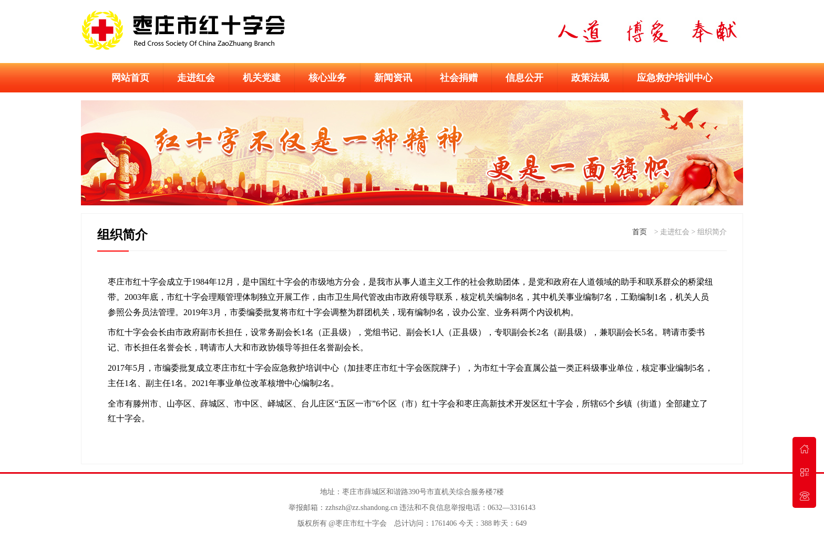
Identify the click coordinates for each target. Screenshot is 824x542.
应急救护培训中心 (675, 77)
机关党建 (262, 77)
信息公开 (524, 77)
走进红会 (196, 77)
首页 (639, 232)
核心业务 (327, 77)
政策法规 (590, 77)
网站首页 (130, 77)
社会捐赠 (459, 77)
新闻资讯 (393, 77)
